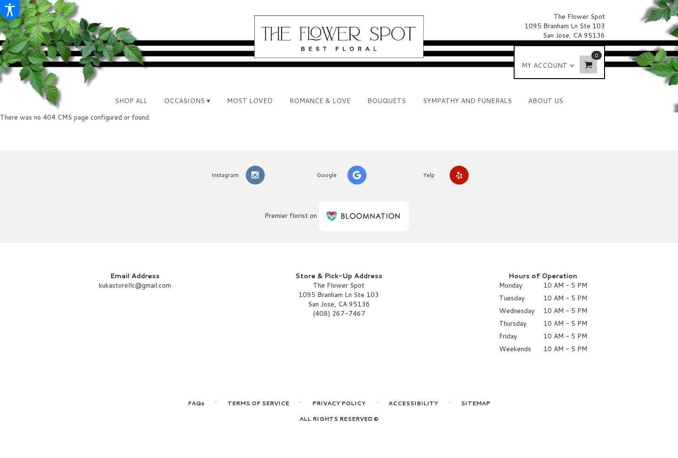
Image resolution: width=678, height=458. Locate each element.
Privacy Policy (338, 403)
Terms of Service (258, 403)
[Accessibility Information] (10, 10)
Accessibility (413, 403)
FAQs (196, 403)
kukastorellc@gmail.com (135, 285)
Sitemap (475, 403)
